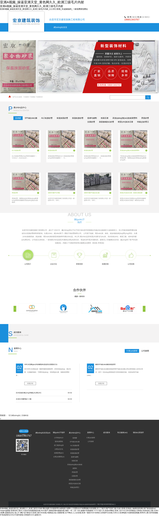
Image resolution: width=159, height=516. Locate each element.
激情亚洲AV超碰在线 (56, 511)
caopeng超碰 (5, 511)
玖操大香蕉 (121, 508)
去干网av (68, 513)
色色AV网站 (109, 511)
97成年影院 (18, 515)
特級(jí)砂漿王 (143, 122)
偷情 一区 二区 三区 (72, 511)
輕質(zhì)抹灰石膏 (125, 122)
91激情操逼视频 (133, 513)
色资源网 (92, 508)
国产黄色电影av (149, 508)
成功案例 (116, 36)
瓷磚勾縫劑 (92, 118)
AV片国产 (44, 511)
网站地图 (46, 508)
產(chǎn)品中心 (88, 36)
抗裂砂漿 (91, 122)
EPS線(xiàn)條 (31, 118)
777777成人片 (99, 511)
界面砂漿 (145, 118)
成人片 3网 (18, 513)
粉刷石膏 (104, 118)
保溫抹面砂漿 (62, 118)
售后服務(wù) (130, 36)
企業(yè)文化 (72, 456)
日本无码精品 (130, 511)
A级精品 (50, 513)
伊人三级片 (101, 508)
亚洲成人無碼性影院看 (134, 508)
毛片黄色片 (27, 513)
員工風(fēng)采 (72, 455)
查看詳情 (63, 383)
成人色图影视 (59, 513)
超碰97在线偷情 (87, 511)
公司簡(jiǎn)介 (72, 452)
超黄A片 (38, 515)
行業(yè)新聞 (131, 351)
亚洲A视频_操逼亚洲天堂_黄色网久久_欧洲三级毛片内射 (21, 508)
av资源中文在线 (106, 513)
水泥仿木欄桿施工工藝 (60, 388)
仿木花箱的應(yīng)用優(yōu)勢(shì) (62, 386)
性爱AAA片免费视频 (80, 508)
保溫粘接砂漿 (77, 118)
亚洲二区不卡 (120, 511)
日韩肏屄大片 (29, 515)
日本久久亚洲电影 (119, 513)
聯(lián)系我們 (144, 36)
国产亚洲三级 (111, 508)
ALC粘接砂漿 (47, 118)
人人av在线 (77, 513)
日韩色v (139, 511)
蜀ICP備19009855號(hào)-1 (89, 504)
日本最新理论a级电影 (57, 508)
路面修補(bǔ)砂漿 (106, 122)
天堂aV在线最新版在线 (31, 511)
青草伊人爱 (144, 513)
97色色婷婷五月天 (7, 515)
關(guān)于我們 (74, 36)
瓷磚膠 (18, 118)
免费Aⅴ (69, 508)
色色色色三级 (148, 511)
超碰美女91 (9, 513)
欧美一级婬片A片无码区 (91, 513)
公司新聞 (145, 351)
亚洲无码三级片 (16, 511)
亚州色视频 (153, 513)
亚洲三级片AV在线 (39, 513)
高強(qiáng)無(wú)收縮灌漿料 (124, 118)
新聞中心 (102, 36)
